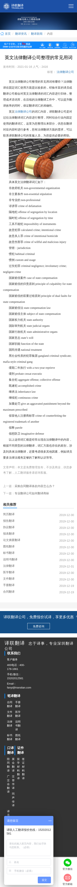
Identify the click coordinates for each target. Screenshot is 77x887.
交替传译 (13, 782)
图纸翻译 (18, 737)
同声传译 (13, 799)
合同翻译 (9, 704)
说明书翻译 (18, 725)
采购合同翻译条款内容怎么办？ (35, 486)
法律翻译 (9, 723)
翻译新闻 (37, 33)
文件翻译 (9, 713)
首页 (5, 33)
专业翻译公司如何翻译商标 (32, 493)
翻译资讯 (21, 33)
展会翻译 (13, 764)
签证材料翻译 (23, 768)
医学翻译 (18, 713)
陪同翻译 (8, 764)
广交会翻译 (8, 784)
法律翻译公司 (65, 72)
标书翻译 (9, 737)
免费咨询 (38, 626)
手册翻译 (18, 704)
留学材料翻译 (18, 768)
